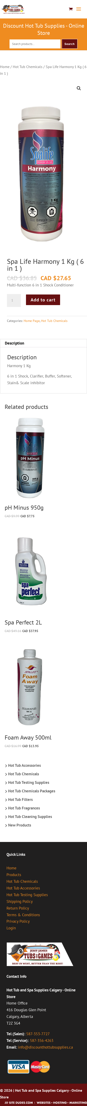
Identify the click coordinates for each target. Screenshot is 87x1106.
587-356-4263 (41, 1040)
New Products (19, 825)
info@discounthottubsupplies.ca (45, 1047)
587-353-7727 (38, 1033)
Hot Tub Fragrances (24, 808)
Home (5, 66)
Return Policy (17, 908)
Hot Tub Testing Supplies (28, 782)
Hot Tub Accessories (24, 765)
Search (69, 44)
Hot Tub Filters (20, 799)
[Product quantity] (14, 300)
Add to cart (43, 300)
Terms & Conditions (23, 914)
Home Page (32, 321)
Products (13, 874)
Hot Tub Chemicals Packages (31, 791)
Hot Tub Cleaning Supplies (30, 816)
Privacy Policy (18, 921)
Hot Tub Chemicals (27, 66)
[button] (79, 88)
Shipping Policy (19, 901)
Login (11, 928)
